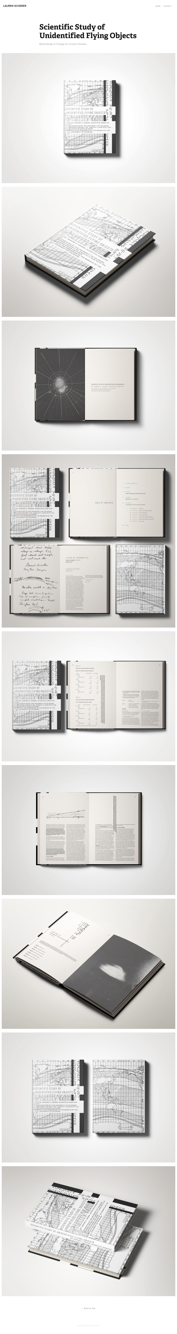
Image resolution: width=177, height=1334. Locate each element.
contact (167, 6)
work (158, 6)
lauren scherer (14, 6)
